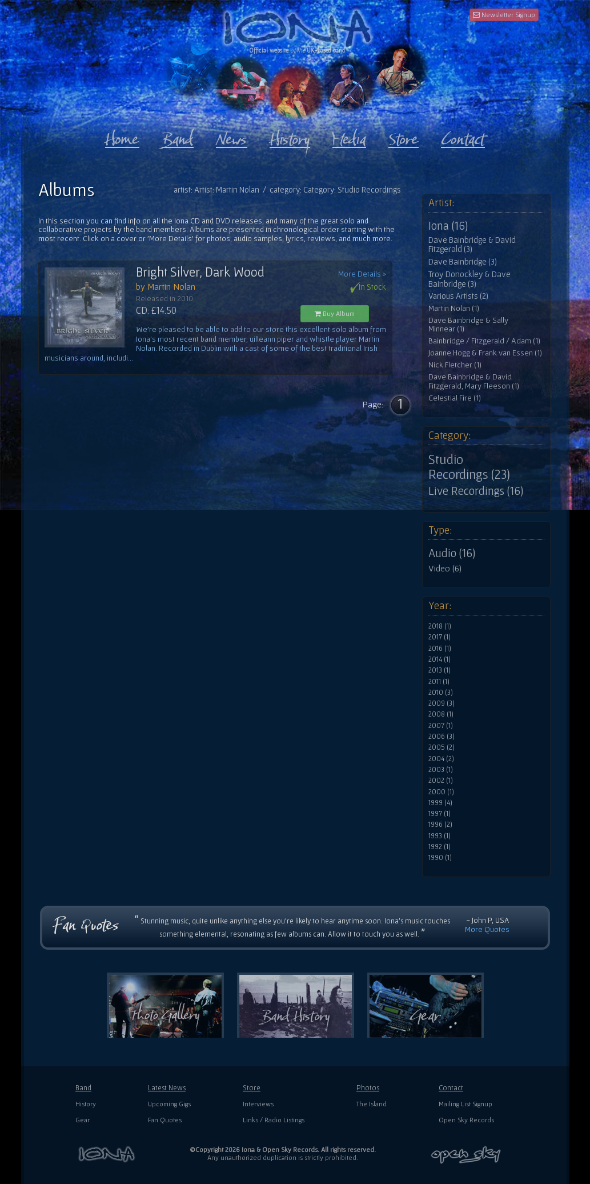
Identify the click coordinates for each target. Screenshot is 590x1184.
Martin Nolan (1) (453, 308)
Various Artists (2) (458, 296)
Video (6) (444, 568)
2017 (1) (439, 637)
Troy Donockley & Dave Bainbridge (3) (469, 279)
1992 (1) (439, 847)
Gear (82, 1119)
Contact (451, 1087)
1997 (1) (439, 814)
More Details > (362, 274)
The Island (371, 1103)
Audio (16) (451, 553)
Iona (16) (448, 225)
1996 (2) (440, 825)
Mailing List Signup (465, 1103)
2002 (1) (440, 781)
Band (83, 1087)
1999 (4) (440, 803)
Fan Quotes (165, 1119)
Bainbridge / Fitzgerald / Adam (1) (484, 341)
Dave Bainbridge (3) (462, 261)
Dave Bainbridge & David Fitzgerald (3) (472, 244)
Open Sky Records (466, 1119)
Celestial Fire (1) (454, 398)
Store (251, 1087)
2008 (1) (440, 714)
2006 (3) (441, 737)
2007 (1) (440, 726)
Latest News (167, 1087)
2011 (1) (438, 682)
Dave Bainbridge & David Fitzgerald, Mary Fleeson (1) (473, 381)
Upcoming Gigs (169, 1103)
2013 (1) (439, 670)
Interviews (258, 1103)
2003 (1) (440, 770)
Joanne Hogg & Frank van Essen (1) (485, 353)
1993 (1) (439, 836)
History (85, 1103)
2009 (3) (441, 703)
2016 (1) (439, 649)
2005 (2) (441, 747)
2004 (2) (441, 759)
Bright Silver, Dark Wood (200, 272)
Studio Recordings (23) (469, 467)
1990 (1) (440, 858)
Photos (367, 1087)
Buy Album (335, 313)
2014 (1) (439, 659)
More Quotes (487, 929)
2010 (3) (440, 693)
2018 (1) (439, 626)
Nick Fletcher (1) (454, 365)
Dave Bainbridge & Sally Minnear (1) (468, 325)
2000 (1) (441, 792)
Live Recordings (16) (475, 491)
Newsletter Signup (504, 14)
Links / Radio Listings (273, 1119)
